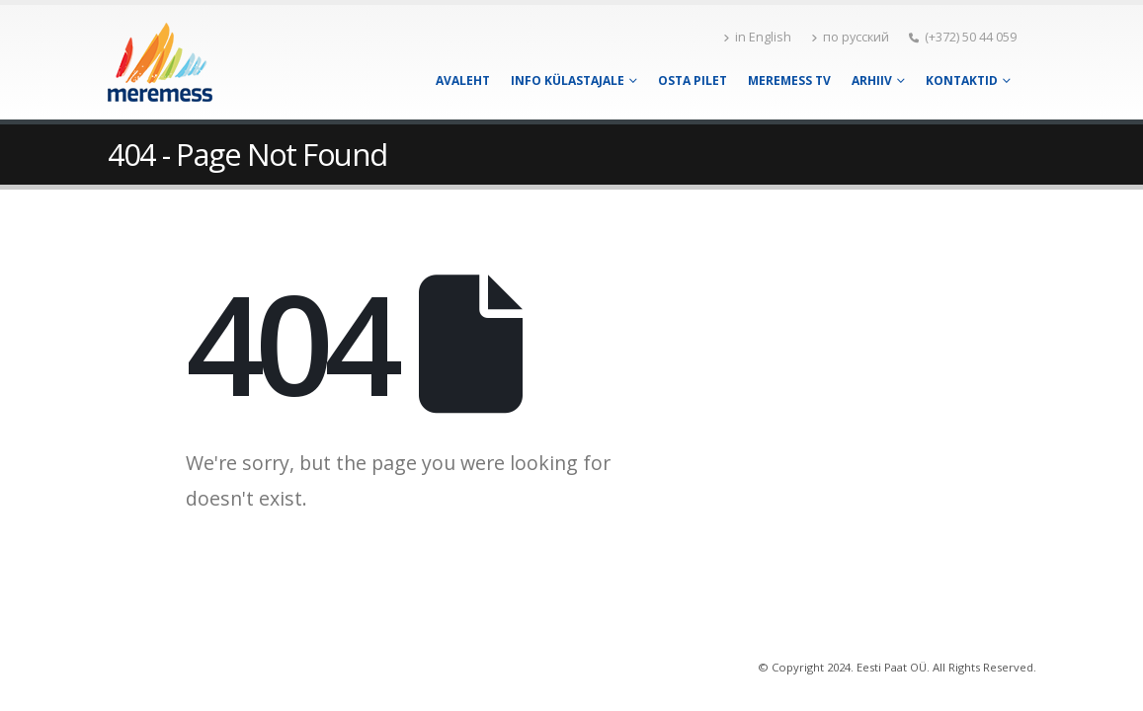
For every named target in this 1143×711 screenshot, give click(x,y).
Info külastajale (567, 80)
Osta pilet (692, 80)
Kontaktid (962, 80)
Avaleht (463, 80)
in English (757, 37)
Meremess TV (789, 80)
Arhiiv (872, 80)
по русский (850, 37)
